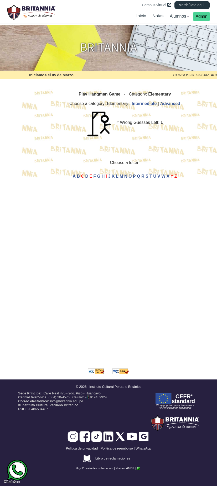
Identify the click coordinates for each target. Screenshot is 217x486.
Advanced (170, 103)
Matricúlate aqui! (192, 5)
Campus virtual (156, 5)
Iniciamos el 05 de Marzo (51, 75)
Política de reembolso (117, 448)
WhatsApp (143, 448)
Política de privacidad (82, 448)
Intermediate (144, 103)
